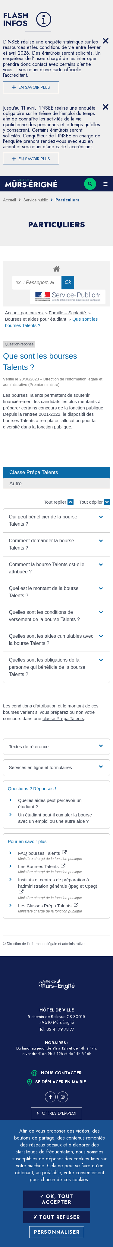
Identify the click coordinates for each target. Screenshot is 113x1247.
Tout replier (59, 502)
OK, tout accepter (56, 1199)
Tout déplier (94, 502)
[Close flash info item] (105, 40)
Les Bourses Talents (41, 866)
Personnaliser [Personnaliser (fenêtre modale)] (57, 1232)
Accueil (9, 200)
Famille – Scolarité (68, 312)
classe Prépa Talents (63, 718)
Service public (36, 200)
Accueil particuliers (24, 312)
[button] (57, 520)
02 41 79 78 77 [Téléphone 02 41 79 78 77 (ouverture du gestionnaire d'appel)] (60, 1029)
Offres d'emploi (59, 1113)
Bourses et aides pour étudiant (36, 319)
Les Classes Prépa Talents (48, 905)
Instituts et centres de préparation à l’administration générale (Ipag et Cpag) (57, 885)
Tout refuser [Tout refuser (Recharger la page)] (56, 1217)
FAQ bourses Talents (42, 853)
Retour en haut (104, 956)
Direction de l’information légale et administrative (45, 944)
